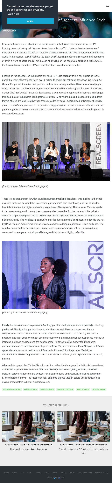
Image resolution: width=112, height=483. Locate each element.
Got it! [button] (30, 21)
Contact (38, 472)
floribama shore (12, 389)
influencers (30, 389)
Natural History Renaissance (28, 449)
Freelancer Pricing (84, 472)
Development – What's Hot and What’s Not (83, 451)
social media (99, 389)
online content (65, 389)
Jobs (22, 472)
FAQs (72, 472)
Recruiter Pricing (101, 472)
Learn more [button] (13, 14)
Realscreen (83, 389)
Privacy (63, 472)
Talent (14, 472)
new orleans (47, 389)
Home (6, 472)
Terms (54, 472)
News (29, 472)
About (46, 472)
